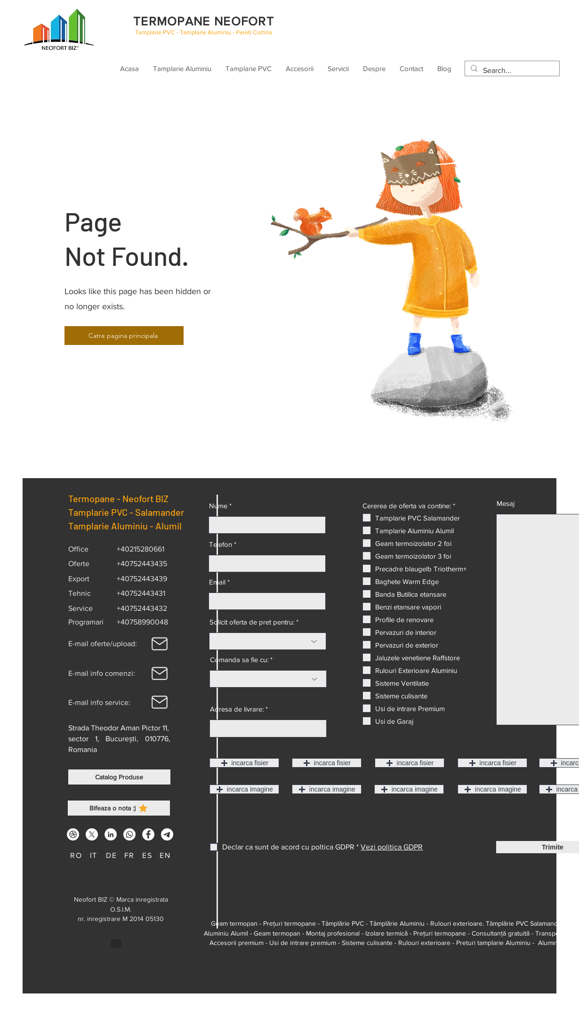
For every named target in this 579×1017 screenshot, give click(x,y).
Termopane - (95, 498)
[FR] (130, 855)
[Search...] (511, 70)
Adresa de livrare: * (239, 709)
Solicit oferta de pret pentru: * (253, 621)
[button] (244, 763)
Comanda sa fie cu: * (241, 659)
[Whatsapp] (129, 834)
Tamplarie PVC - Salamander (126, 512)
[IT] (95, 855)
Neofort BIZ (148, 498)
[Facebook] (148, 834)
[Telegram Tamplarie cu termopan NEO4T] (167, 834)
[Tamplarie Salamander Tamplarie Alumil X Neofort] (92, 834)
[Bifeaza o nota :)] (119, 808)
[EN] (166, 855)
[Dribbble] (73, 834)
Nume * (220, 505)
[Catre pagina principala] (124, 335)
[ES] (148, 855)
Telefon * (222, 544)
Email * (219, 581)
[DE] (112, 855)
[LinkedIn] (111, 834)
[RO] (77, 855)
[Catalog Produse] (119, 777)
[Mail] (159, 643)
